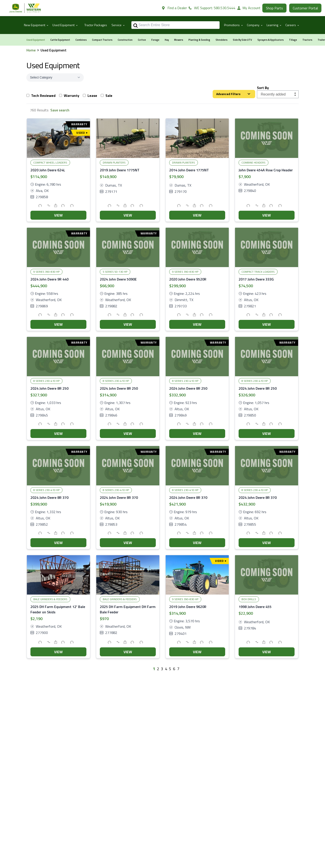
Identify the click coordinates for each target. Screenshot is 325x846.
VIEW (58, 215)
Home (31, 50)
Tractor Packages (95, 25)
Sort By (263, 87)
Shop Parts (274, 8)
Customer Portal (305, 8)
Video (81, 133)
